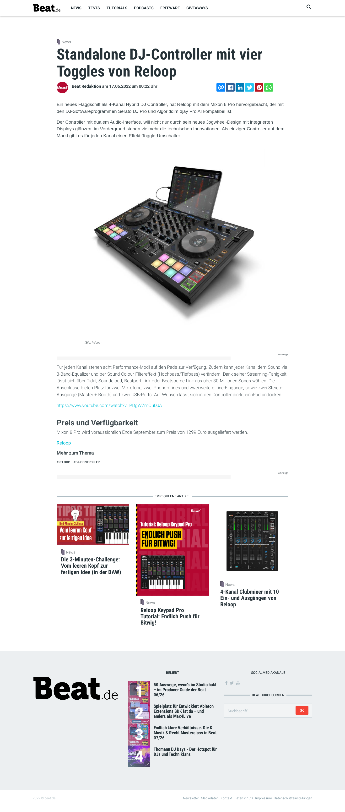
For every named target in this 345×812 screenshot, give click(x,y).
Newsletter (191, 798)
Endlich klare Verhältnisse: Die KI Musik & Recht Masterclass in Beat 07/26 (185, 733)
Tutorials (117, 8)
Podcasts (144, 8)
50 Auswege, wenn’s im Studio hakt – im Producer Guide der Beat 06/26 (185, 689)
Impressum (263, 798)
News (76, 8)
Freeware (170, 8)
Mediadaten (210, 798)
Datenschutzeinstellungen (293, 798)
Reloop (64, 443)
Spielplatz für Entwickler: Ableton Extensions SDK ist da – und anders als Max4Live (184, 711)
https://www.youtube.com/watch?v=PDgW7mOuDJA (109, 405)
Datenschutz (243, 798)
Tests (94, 8)
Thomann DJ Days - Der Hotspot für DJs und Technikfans (185, 751)
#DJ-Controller (87, 462)
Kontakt (226, 798)
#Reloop (63, 462)
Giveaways (197, 8)
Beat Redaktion (86, 86)
